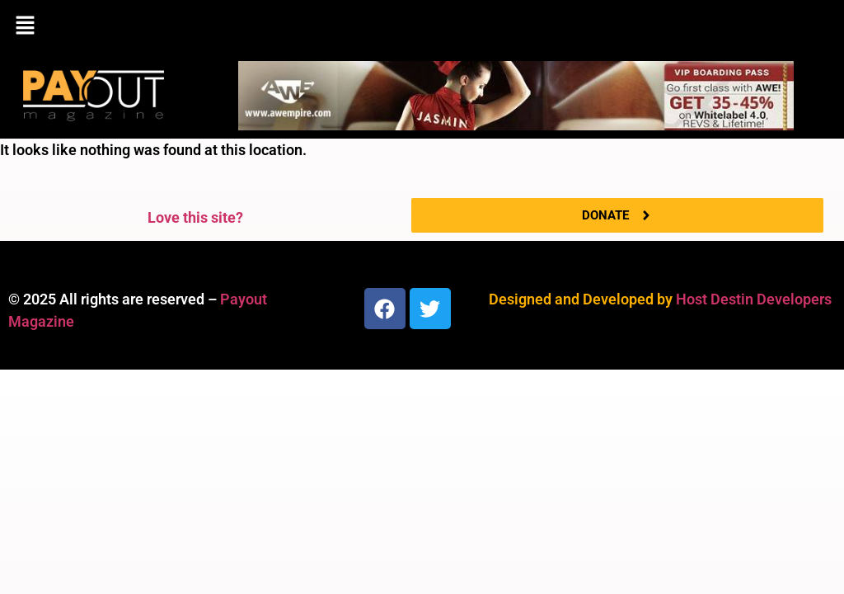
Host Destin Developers (754, 299)
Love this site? (195, 217)
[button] (422, 26)
